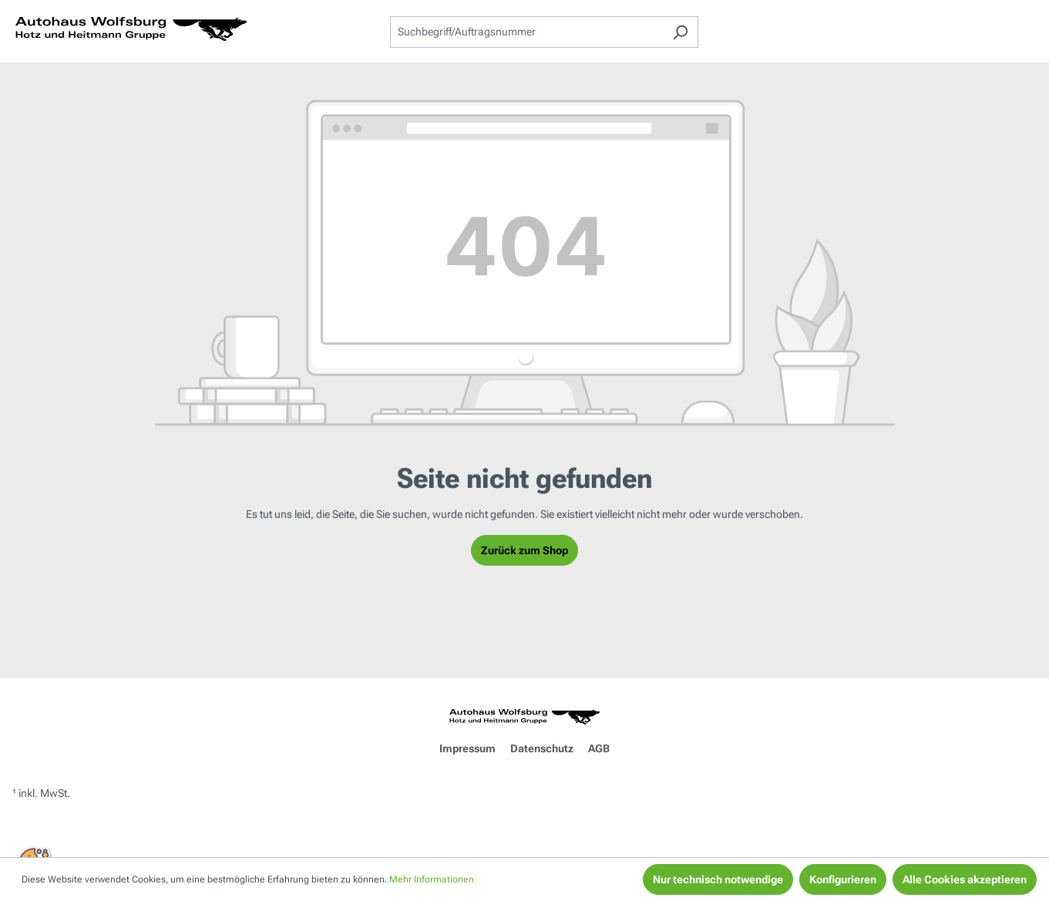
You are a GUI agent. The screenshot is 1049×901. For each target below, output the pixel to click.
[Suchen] (680, 32)
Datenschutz (541, 748)
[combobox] (526, 32)
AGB (599, 748)
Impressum (467, 748)
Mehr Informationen (431, 879)
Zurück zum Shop (524, 550)
